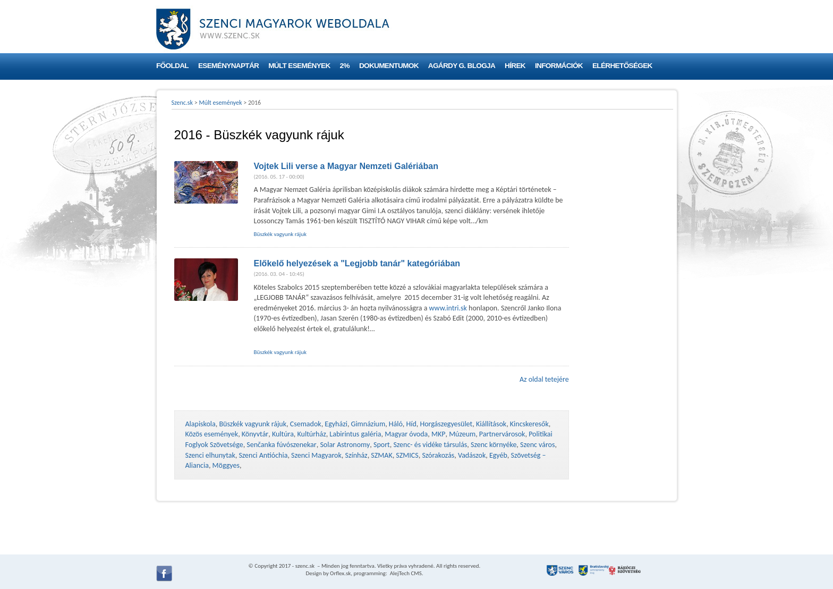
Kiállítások (491, 423)
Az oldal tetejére (544, 379)
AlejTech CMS (405, 573)
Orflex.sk (340, 573)
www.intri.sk (448, 308)
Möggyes (226, 465)
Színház (356, 455)
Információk (559, 66)
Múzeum (462, 434)
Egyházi (336, 423)
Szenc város (537, 444)
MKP (438, 434)
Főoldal (172, 66)
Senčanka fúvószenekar (281, 444)
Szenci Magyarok (316, 455)
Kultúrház (312, 434)
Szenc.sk (182, 102)
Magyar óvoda (406, 434)
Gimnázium (368, 423)
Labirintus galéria (355, 434)
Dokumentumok (389, 66)
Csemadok (305, 423)
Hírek (515, 66)
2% (345, 66)
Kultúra (283, 434)
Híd (411, 423)
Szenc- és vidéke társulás (430, 444)
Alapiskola (200, 423)
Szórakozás (438, 455)
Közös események (212, 434)
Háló (396, 423)
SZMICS (407, 455)
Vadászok (472, 455)
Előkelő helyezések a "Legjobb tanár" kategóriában (357, 263)
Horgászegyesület (446, 423)
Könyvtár (255, 434)
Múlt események (299, 66)
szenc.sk (304, 565)
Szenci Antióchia (263, 455)
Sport (381, 444)
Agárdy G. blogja (461, 66)
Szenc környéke (493, 444)
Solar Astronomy (345, 444)
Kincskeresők (529, 423)
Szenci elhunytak (210, 455)
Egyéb (498, 455)
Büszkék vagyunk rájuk (280, 234)
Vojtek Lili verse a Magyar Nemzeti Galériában (346, 166)
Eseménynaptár (228, 66)
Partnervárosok (502, 434)
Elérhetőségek (622, 66)
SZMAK (381, 455)
